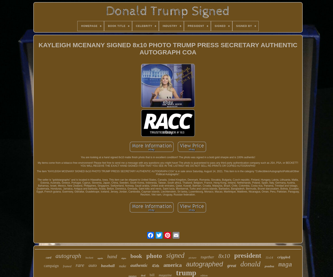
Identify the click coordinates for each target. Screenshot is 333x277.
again (100, 258)
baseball (108, 265)
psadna (269, 266)
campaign (51, 266)
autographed (204, 264)
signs (123, 258)
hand (112, 256)
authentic (139, 265)
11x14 (269, 257)
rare (80, 265)
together (207, 257)
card (48, 257)
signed (175, 255)
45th (155, 266)
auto (93, 265)
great (231, 265)
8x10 (224, 256)
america (173, 265)
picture (192, 257)
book (136, 256)
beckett (89, 257)
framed (67, 266)
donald (250, 264)
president (247, 255)
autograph (68, 255)
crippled (283, 257)
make (122, 266)
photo (154, 255)
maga (285, 265)
